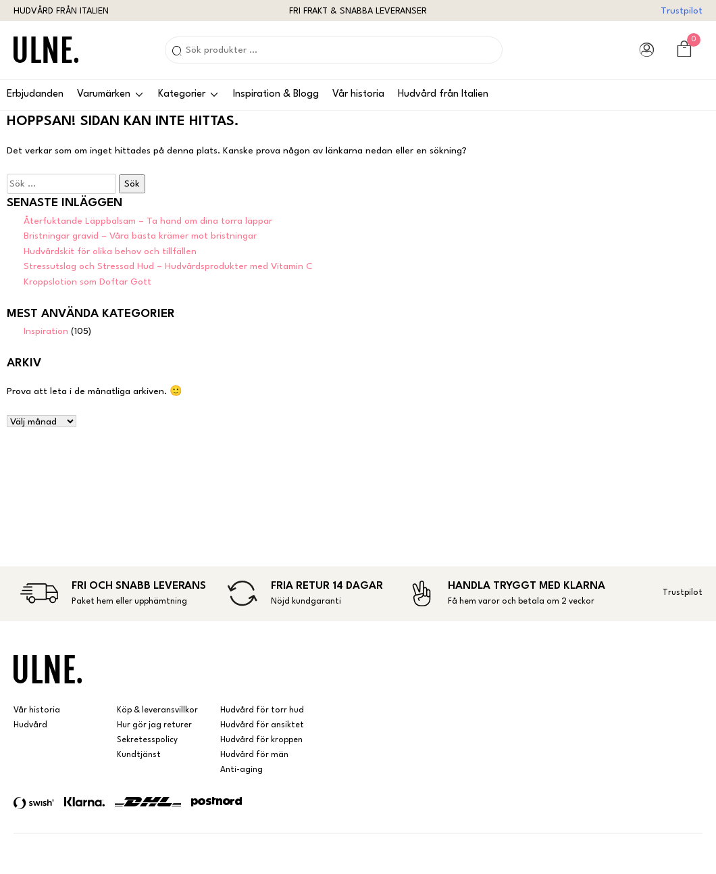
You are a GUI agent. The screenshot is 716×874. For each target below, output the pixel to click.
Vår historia (358, 94)
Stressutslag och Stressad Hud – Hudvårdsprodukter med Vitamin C (168, 266)
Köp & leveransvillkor (157, 710)
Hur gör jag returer (154, 725)
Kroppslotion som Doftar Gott (87, 282)
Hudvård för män (254, 755)
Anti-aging (241, 770)
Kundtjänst (139, 755)
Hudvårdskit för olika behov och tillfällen (110, 251)
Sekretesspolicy (147, 740)
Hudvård (30, 725)
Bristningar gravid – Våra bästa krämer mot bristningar (140, 236)
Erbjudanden (35, 94)
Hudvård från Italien (443, 94)
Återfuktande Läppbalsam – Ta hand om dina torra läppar (148, 221)
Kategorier (181, 94)
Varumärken (103, 94)
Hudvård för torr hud (262, 710)
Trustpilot (681, 11)
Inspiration (46, 331)
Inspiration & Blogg (276, 94)
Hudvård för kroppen (261, 740)
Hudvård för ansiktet (262, 725)
